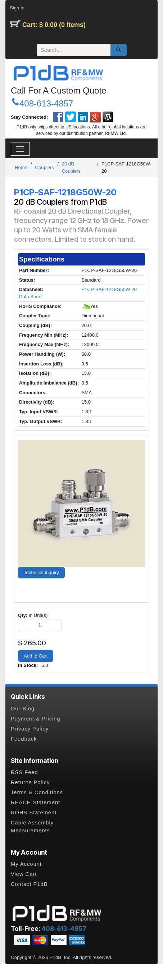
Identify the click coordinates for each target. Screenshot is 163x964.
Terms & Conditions (37, 792)
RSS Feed (24, 772)
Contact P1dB (29, 884)
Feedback (24, 739)
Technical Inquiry (41, 572)
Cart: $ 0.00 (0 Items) (54, 24)
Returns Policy (30, 782)
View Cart (24, 874)
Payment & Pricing (35, 719)
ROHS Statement (33, 812)
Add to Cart (35, 656)
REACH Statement (35, 802)
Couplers (44, 167)
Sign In (17, 7)
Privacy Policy (30, 729)
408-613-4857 (46, 103)
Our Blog (23, 708)
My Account (26, 864)
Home (21, 167)
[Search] (118, 50)
